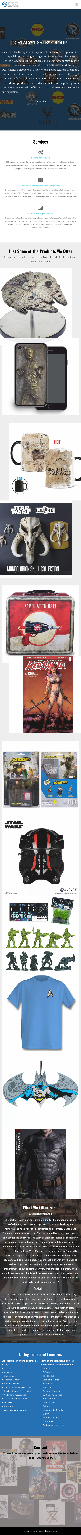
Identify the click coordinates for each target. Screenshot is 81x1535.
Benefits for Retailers (40, 159)
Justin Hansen (52, 1531)
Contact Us (40, 101)
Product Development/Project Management (40, 187)
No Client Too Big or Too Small (40, 215)
